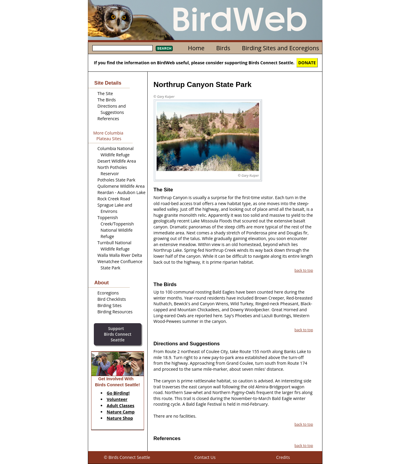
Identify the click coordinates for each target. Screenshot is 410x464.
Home (196, 48)
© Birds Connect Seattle (127, 457)
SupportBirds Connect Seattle (117, 334)
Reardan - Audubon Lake (121, 192)
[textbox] (122, 48)
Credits (283, 457)
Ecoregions (108, 293)
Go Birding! (118, 393)
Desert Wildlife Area (116, 161)
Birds (223, 48)
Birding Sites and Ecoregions (280, 48)
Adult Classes (120, 405)
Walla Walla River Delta (119, 255)
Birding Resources (114, 312)
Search (164, 48)
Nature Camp (120, 412)
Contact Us (205, 457)
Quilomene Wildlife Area (121, 186)
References (108, 118)
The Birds (106, 100)
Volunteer (117, 399)
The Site (105, 93)
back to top (303, 270)
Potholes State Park (116, 180)
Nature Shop (120, 418)
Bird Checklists (111, 299)
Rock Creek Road (113, 199)
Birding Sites (109, 305)
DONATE (307, 62)
